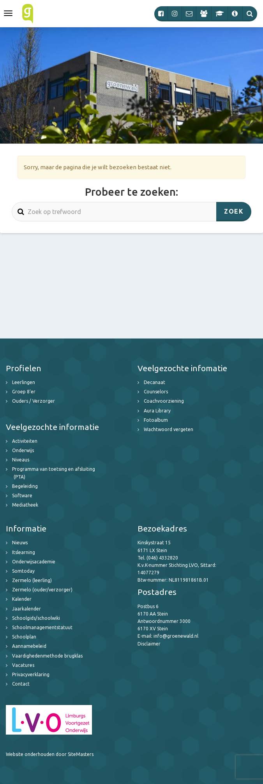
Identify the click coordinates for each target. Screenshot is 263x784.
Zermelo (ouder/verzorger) (42, 589)
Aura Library (157, 410)
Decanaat (154, 382)
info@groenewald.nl (176, 635)
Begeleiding (25, 486)
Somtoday (23, 571)
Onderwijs (23, 450)
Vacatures (23, 665)
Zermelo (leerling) (32, 580)
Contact (21, 683)
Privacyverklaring (30, 674)
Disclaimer (149, 643)
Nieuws (20, 542)
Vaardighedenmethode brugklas (47, 655)
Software (22, 495)
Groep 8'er (23, 391)
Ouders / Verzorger (33, 400)
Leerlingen (23, 382)
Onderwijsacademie (33, 561)
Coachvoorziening (164, 400)
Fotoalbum (156, 420)
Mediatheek (25, 504)
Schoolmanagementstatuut (42, 627)
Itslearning (23, 552)
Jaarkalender (26, 608)
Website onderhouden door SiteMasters (50, 754)
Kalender (22, 599)
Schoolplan (24, 636)
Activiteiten (24, 441)
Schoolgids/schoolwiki (36, 618)
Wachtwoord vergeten (168, 429)
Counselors (156, 391)
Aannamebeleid (29, 646)
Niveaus (20, 459)
